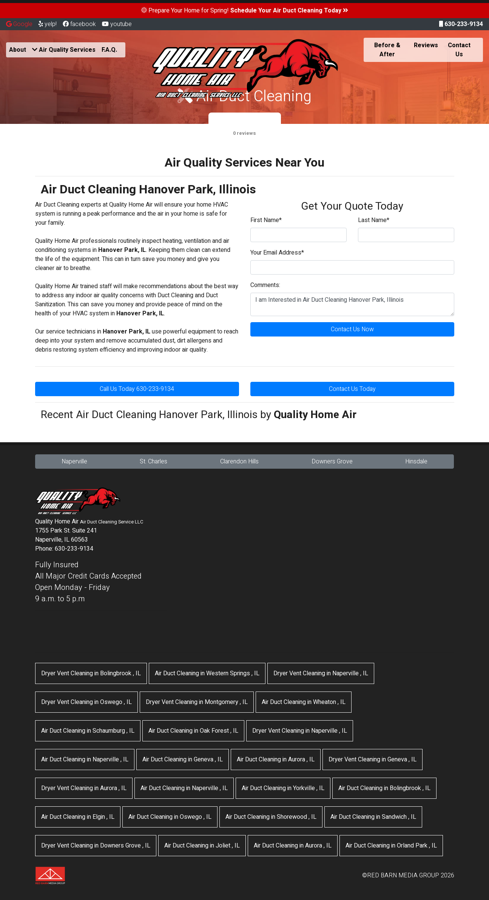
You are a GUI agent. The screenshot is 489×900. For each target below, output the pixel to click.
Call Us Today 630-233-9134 (137, 389)
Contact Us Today (352, 389)
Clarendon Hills (239, 461)
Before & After (387, 50)
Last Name (373, 220)
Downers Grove (332, 461)
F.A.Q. (109, 49)
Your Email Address (277, 252)
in (91, 673)
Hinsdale (416, 461)
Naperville (74, 461)
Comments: (265, 285)
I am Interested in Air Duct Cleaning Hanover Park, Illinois (352, 304)
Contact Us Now (352, 329)
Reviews (426, 45)
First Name (266, 220)
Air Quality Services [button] (64, 49)
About (17, 49)
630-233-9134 (461, 24)
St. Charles (153, 461)
